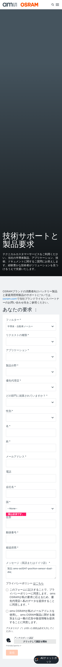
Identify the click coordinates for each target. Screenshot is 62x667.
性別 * (9, 411)
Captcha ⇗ (13, 646)
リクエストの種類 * (17, 335)
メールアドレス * (16, 456)
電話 (8, 471)
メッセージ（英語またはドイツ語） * (28, 562)
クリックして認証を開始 (35, 641)
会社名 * (11, 487)
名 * (8, 426)
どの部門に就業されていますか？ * (26, 395)
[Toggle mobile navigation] (57, 4)
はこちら (38, 583)
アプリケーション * (17, 350)
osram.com (10, 298)
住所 (8, 517)
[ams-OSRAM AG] (20, 5)
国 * (8, 502)
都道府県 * (12, 547)
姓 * (8, 441)
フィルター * (13, 319)
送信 (12, 652)
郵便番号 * (12, 532)
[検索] (52, 4)
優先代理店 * (13, 380)
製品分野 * (12, 365)
